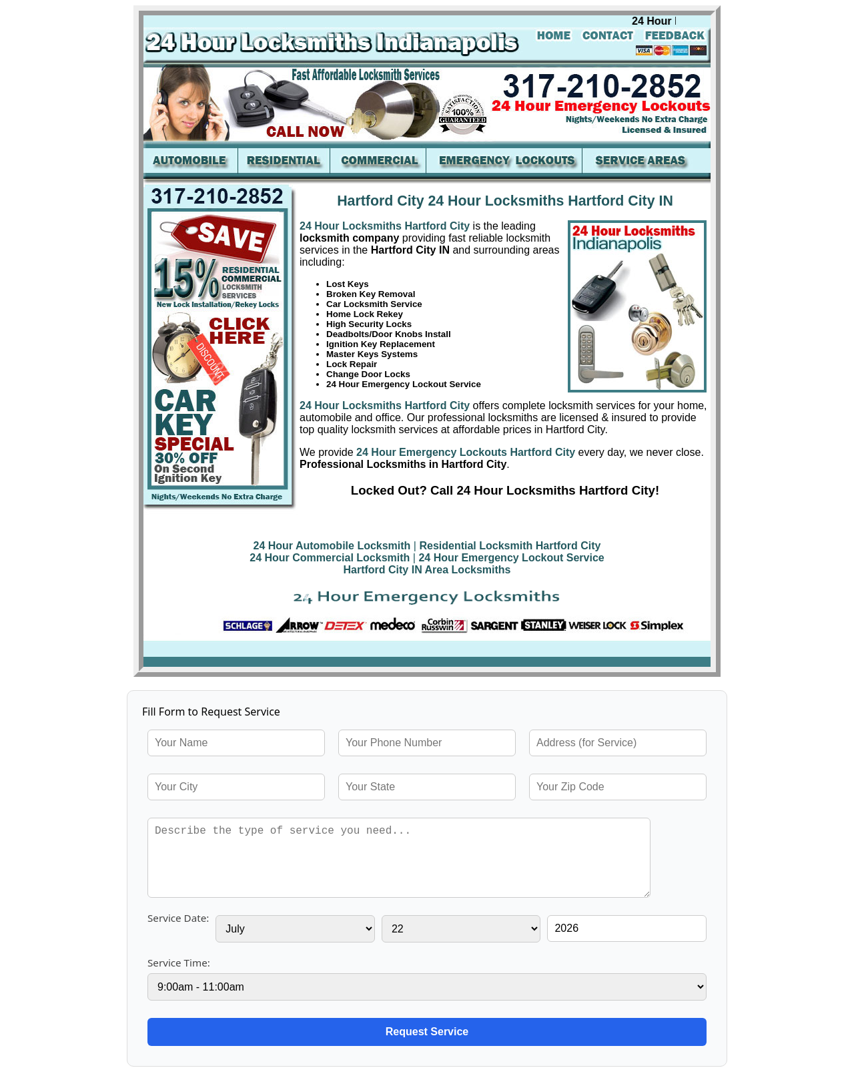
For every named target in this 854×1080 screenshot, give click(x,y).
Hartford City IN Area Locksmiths (426, 569)
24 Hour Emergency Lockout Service (511, 557)
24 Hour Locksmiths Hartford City (385, 226)
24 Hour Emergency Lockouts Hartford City (465, 452)
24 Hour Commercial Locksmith (330, 557)
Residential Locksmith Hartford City (509, 545)
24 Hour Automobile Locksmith (332, 545)
